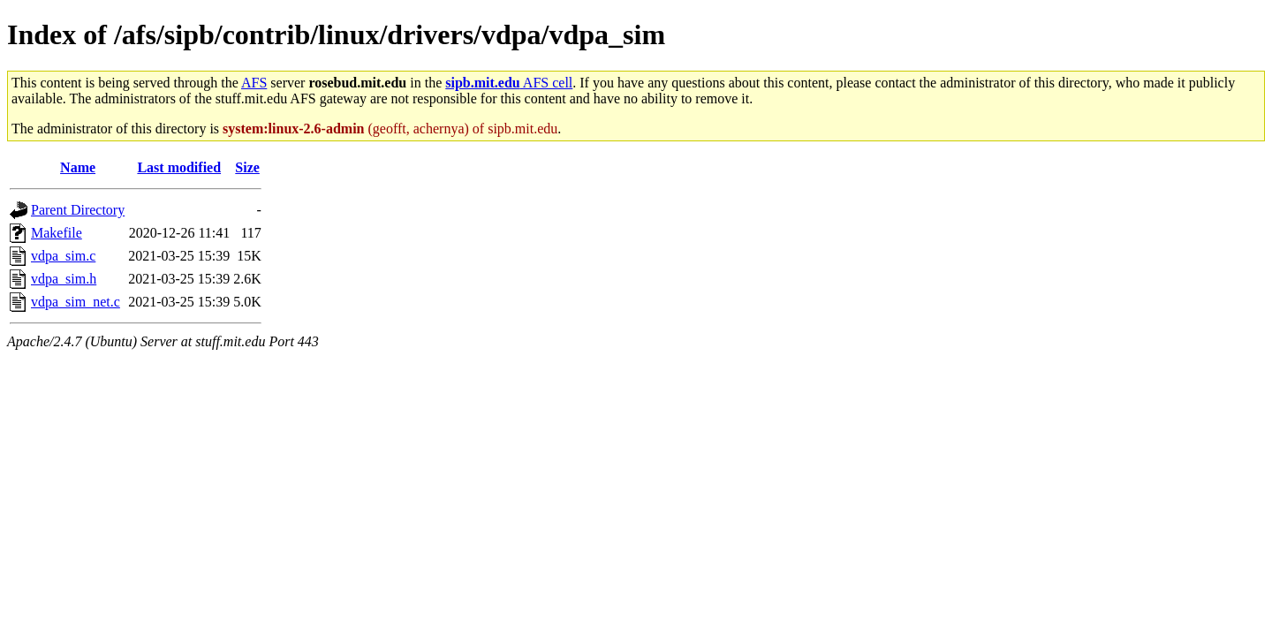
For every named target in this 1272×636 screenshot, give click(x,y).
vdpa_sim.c (63, 255)
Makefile (56, 232)
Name (77, 167)
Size (247, 167)
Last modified (179, 167)
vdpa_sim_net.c (75, 301)
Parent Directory (78, 209)
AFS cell (508, 82)
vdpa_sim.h (63, 278)
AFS (254, 82)
